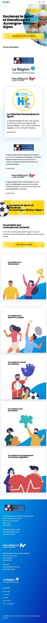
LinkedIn (5, 529)
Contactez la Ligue (9, 534)
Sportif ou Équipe (8, 604)
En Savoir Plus (11, 132)
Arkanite (5, 618)
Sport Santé (7, 601)
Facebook (12, 529)
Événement (6, 591)
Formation (6, 594)
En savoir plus (10, 168)
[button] (43, 2)
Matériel (5, 598)
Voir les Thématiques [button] (10, 47)
